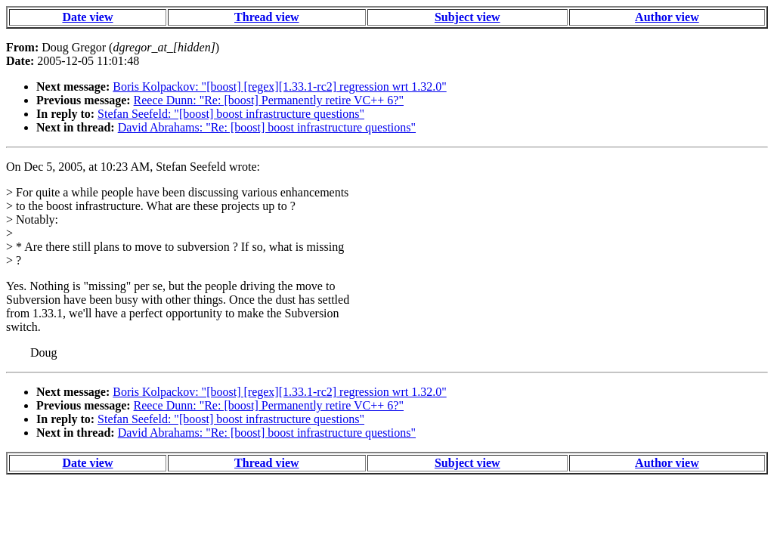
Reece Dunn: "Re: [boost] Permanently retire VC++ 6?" (269, 100)
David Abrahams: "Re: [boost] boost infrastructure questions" (267, 127)
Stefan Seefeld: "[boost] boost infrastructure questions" (231, 113)
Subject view (467, 17)
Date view (87, 17)
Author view (667, 17)
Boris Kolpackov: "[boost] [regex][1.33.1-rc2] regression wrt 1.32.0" (279, 86)
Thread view (266, 17)
